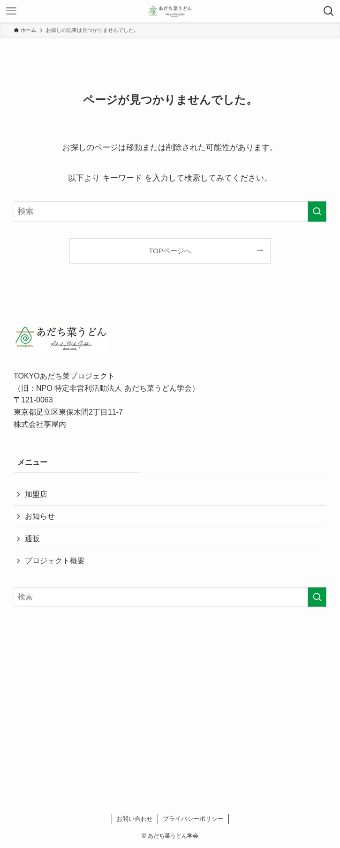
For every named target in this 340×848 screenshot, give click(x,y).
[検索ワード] (170, 211)
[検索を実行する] (317, 211)
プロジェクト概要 (55, 561)
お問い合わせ (134, 818)
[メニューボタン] (11, 11)
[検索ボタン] (328, 11)
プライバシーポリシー (193, 818)
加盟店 (36, 494)
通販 (32, 539)
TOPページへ (170, 251)
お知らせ (40, 516)
